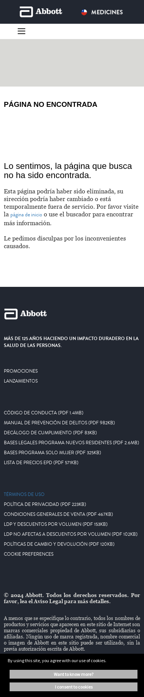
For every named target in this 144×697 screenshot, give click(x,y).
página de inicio (26, 215)
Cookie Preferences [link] (28, 554)
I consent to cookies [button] (74, 687)
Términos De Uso (24, 494)
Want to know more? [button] (73, 674)
